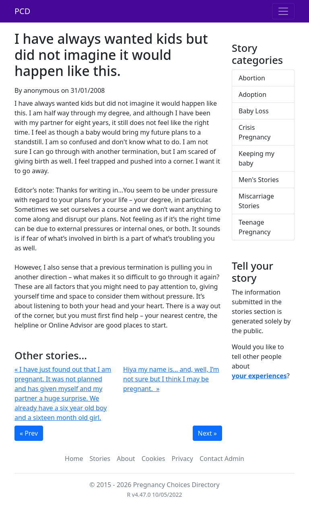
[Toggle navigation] (283, 11)
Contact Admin (222, 458)
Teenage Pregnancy (254, 227)
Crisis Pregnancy (254, 132)
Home (74, 458)
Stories (100, 458)
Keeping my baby (256, 158)
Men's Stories (259, 179)
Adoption (252, 94)
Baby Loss (254, 110)
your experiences (259, 375)
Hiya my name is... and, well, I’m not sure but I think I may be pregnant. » (171, 379)
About (126, 458)
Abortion (252, 78)
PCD (22, 11)
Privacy (182, 458)
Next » (207, 433)
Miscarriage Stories (256, 201)
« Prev (29, 433)
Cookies (153, 458)
